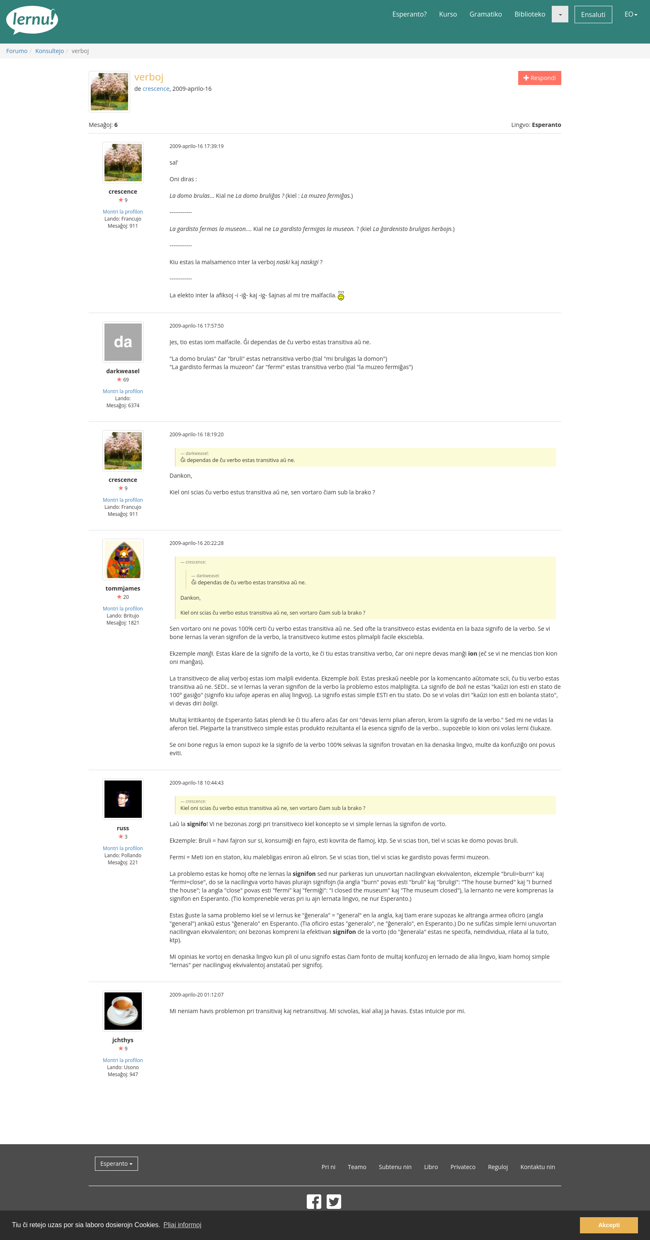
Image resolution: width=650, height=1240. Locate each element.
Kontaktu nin (537, 1167)
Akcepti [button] (609, 1225)
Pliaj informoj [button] (182, 1224)
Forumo (16, 51)
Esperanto (116, 1163)
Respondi (540, 78)
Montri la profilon (123, 211)
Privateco (463, 1167)
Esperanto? (410, 14)
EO (631, 14)
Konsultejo (49, 51)
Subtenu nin (395, 1167)
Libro (431, 1167)
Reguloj (498, 1167)
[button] (560, 14)
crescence (156, 88)
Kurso (448, 14)
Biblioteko (530, 14)
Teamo (357, 1167)
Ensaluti (593, 14)
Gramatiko (486, 14)
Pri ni (328, 1167)
